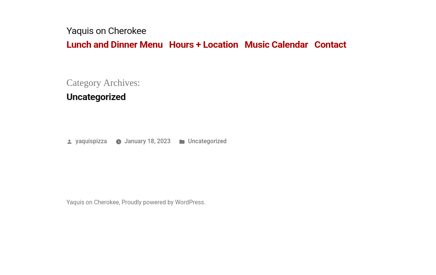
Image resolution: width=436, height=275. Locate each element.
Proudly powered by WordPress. (164, 202)
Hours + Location (203, 44)
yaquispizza (91, 141)
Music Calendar (276, 44)
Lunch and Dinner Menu (114, 44)
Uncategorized (207, 141)
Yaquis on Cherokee (106, 30)
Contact (330, 44)
